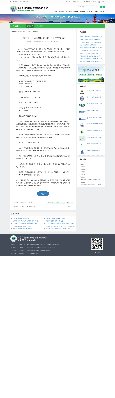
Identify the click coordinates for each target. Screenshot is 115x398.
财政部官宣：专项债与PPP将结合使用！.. (91, 179)
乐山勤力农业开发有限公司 (94, 90)
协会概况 (61, 11)
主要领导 (83, 172)
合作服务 (83, 182)
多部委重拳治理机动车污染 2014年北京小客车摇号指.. (60, 226)
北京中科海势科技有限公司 (94, 97)
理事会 (96, 11)
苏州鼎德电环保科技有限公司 (94, 137)
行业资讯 (30, 26)
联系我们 (102, 11)
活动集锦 (21, 250)
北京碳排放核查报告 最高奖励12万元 (23, 226)
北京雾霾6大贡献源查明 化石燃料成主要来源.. (25, 223)
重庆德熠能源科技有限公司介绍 (95, 103)
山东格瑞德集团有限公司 (93, 150)
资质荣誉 (83, 177)
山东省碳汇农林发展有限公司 (94, 130)
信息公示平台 (76, 1)
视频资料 (21, 247)
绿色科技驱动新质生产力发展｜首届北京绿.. (91, 36)
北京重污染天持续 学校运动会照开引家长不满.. (25, 221)
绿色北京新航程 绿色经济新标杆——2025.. (91, 45)
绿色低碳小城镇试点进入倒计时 (24, 202)
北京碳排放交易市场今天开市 (21, 218)
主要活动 (83, 166)
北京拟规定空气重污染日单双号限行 (22, 228)
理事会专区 (22, 244)
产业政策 (40, 26)
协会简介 (83, 164)
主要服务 (75, 11)
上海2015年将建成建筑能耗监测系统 (55, 218)
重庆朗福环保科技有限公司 (94, 144)
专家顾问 (83, 169)
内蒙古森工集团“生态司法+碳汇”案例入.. (90, 56)
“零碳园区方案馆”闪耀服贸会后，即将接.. (90, 50)
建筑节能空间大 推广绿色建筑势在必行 (26, 206)
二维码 (102, 1)
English (68, 1)
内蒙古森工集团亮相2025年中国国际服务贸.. (91, 61)
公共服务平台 (86, 1)
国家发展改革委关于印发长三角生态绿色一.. (92, 185)
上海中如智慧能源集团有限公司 (95, 123)
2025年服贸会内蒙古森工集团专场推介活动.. (91, 59)
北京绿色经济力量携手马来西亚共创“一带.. (91, 53)
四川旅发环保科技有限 (93, 110)
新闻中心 (68, 11)
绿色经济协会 (21, 31)
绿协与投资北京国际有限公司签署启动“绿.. (91, 39)
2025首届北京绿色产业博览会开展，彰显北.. (91, 47)
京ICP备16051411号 (32, 253)
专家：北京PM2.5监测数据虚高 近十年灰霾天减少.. (60, 228)
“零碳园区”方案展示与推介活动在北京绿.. (90, 42)
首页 (94, 1)
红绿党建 (82, 11)
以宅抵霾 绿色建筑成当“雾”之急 (54, 221)
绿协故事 (89, 11)
